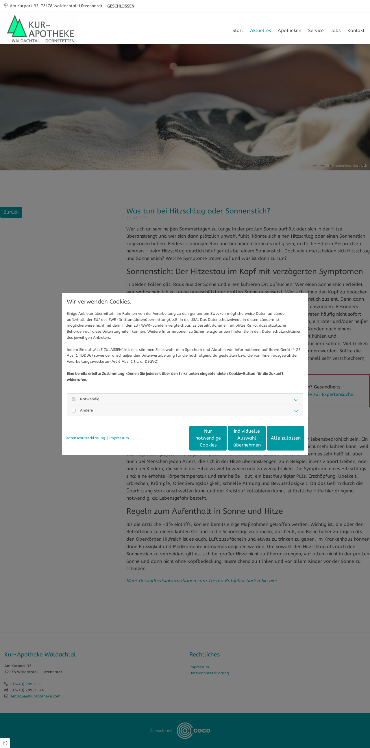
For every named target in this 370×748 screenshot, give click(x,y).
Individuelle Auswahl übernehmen (222, 438)
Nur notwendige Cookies (168, 438)
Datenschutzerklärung (85, 438)
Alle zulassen (278, 438)
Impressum (119, 438)
